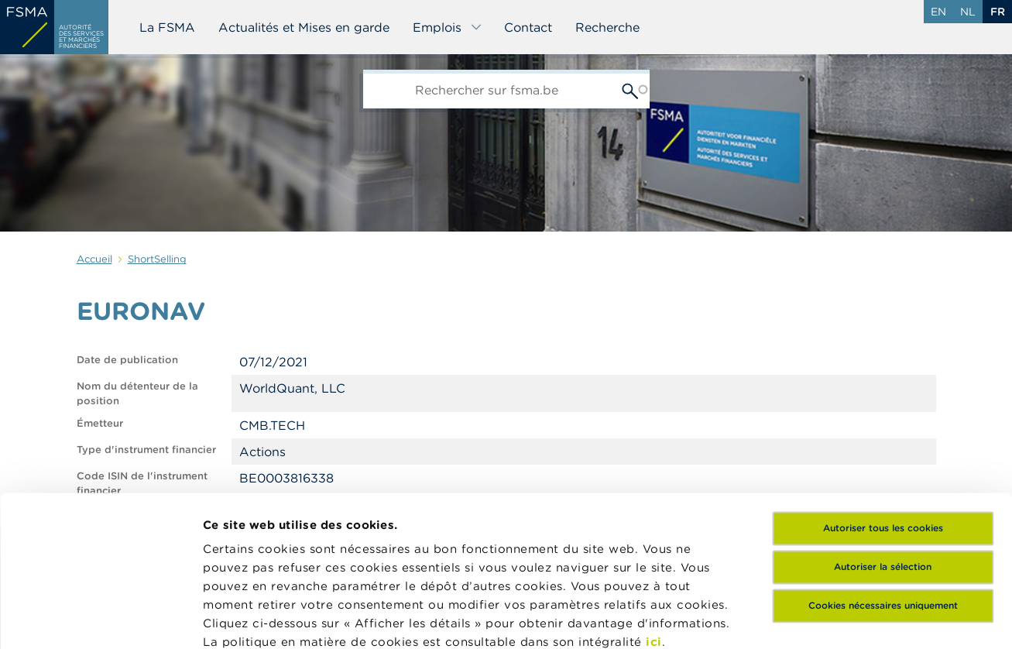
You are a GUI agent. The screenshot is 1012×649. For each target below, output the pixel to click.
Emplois (447, 27)
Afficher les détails (755, 618)
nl (968, 12)
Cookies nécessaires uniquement (883, 458)
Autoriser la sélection (882, 419)
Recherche (607, 27)
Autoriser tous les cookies (883, 380)
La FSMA (167, 27)
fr (997, 12)
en (938, 12)
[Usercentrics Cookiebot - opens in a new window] (100, 618)
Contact (528, 27)
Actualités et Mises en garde (303, 27)
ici (654, 494)
